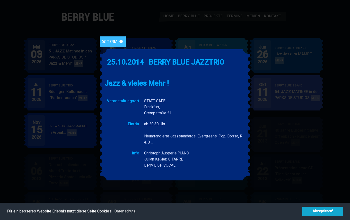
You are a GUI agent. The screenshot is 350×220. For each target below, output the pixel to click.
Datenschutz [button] (125, 211)
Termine (115, 41)
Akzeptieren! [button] (323, 211)
